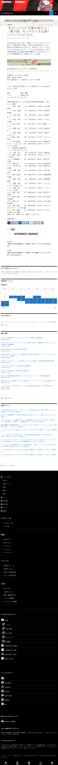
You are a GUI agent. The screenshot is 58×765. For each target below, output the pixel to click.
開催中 (4, 490)
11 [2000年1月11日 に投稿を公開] (13, 297)
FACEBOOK (6, 683)
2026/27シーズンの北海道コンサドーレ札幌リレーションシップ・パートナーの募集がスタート (28, 381)
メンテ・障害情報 (9, 598)
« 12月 (3, 307)
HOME (3, 272)
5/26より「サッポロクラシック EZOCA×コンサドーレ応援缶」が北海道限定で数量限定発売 (27, 361)
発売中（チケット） (8, 483)
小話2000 (9, 24)
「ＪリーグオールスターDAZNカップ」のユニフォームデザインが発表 (21, 430)
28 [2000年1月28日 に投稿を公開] (37, 302)
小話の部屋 (16, 272)
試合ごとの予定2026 (10, 572)
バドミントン (7, 546)
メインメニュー (56, 13)
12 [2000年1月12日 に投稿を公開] (21, 297)
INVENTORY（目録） (9, 654)
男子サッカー (7, 539)
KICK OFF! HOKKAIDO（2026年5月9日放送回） (15, 371)
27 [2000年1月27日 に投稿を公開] (29, 302)
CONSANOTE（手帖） (9, 650)
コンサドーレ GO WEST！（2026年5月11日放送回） (16, 366)
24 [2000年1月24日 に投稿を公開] (5, 302)
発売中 (4, 487)
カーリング (7, 549)
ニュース (4, 497)
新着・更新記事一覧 (9, 595)
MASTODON (6, 696)
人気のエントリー (9, 592)
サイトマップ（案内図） (11, 601)
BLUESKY (5, 691)
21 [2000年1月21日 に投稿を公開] (37, 299)
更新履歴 (4, 511)
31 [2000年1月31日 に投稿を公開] (5, 305)
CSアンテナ (7, 588)
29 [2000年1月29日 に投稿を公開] (45, 302)
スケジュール (5, 507)
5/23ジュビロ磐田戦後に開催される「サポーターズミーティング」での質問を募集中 (25, 376)
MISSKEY (5, 700)
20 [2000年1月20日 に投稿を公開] (29, 299)
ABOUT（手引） (7, 658)
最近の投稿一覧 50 (6, 398)
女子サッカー (7, 543)
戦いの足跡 (4, 504)
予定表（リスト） (9, 569)
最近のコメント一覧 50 (7, 465)
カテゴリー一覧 (8, 523)
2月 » (55, 307)
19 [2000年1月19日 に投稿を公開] (21, 299)
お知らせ (5, 480)
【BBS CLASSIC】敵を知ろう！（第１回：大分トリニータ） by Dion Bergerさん (29, 243)
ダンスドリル (7, 552)
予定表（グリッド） (9, 565)
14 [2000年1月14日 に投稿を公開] (37, 297)
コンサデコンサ (7, 13)
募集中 (4, 494)
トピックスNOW (6, 477)
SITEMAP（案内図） (8, 721)
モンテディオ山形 (33, 233)
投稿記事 (8, 272)
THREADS (5, 687)
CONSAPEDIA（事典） (9, 646)
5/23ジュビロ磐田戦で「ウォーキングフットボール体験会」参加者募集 (21, 337)
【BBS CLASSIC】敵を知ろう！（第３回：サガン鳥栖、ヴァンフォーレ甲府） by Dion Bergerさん (29, 252)
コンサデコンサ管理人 (24, 38)
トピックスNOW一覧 (10, 575)
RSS (4, 704)
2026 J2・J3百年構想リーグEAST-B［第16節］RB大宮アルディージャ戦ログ (23, 415)
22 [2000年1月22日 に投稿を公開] (45, 299)
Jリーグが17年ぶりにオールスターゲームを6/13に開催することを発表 (21, 449)
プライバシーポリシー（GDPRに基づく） (11, 755)
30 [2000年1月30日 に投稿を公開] (53, 302)
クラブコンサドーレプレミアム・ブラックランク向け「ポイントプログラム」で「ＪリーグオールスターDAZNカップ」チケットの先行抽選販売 (29, 440)
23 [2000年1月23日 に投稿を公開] (53, 299)
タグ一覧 (6, 526)
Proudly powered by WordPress (31, 755)
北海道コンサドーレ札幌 (21, 233)
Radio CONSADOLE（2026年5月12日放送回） (14, 349)
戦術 (13, 229)
